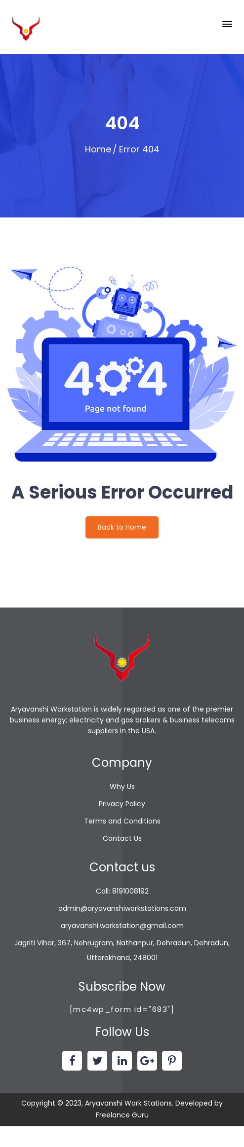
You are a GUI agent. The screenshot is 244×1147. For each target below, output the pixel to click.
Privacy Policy (122, 804)
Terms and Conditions (122, 821)
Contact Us (122, 838)
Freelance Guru (122, 1115)
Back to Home (122, 527)
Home (98, 149)
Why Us (122, 786)
